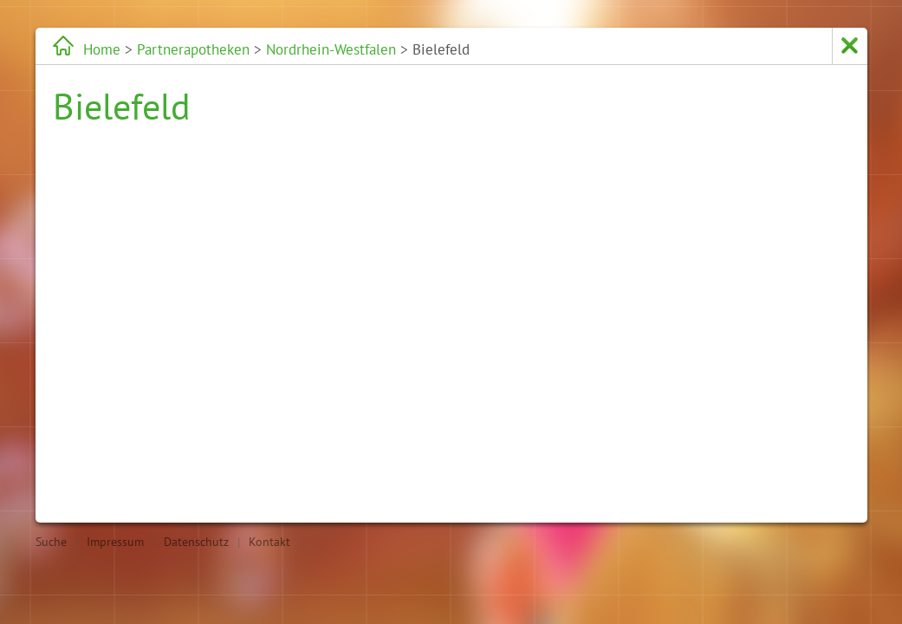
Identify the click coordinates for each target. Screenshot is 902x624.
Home (101, 49)
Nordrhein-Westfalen (331, 49)
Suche (51, 541)
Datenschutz (196, 541)
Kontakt (269, 541)
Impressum (115, 541)
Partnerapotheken (193, 49)
